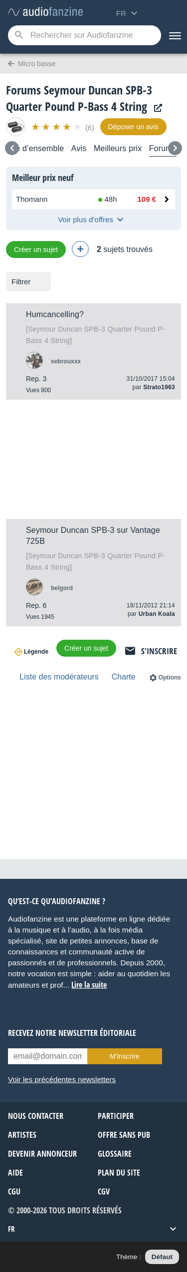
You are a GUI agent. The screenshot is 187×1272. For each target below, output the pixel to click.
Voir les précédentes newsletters (62, 1079)
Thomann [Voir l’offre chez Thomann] (31, 199)
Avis (79, 148)
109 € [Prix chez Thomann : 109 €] (146, 199)
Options (170, 677)
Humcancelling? (55, 314)
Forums (163, 148)
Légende (36, 651)
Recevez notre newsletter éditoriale (72, 1032)
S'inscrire (159, 651)
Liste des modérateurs (58, 677)
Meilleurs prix (118, 148)
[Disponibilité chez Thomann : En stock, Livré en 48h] (108, 199)
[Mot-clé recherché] (84, 35)
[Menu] (174, 35)
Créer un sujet (36, 250)
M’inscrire (125, 1056)
